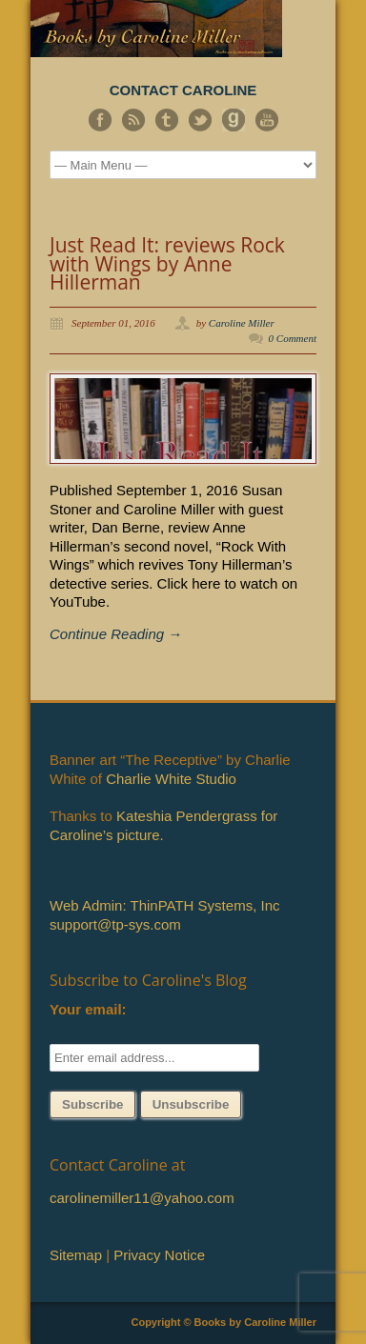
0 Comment (292, 338)
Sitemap (76, 1255)
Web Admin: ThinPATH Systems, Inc (164, 905)
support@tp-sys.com (115, 924)
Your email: (88, 1009)
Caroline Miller (241, 323)
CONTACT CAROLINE (183, 90)
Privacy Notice (159, 1255)
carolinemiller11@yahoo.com (142, 1198)
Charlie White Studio (171, 779)
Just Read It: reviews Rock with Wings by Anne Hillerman (167, 263)
